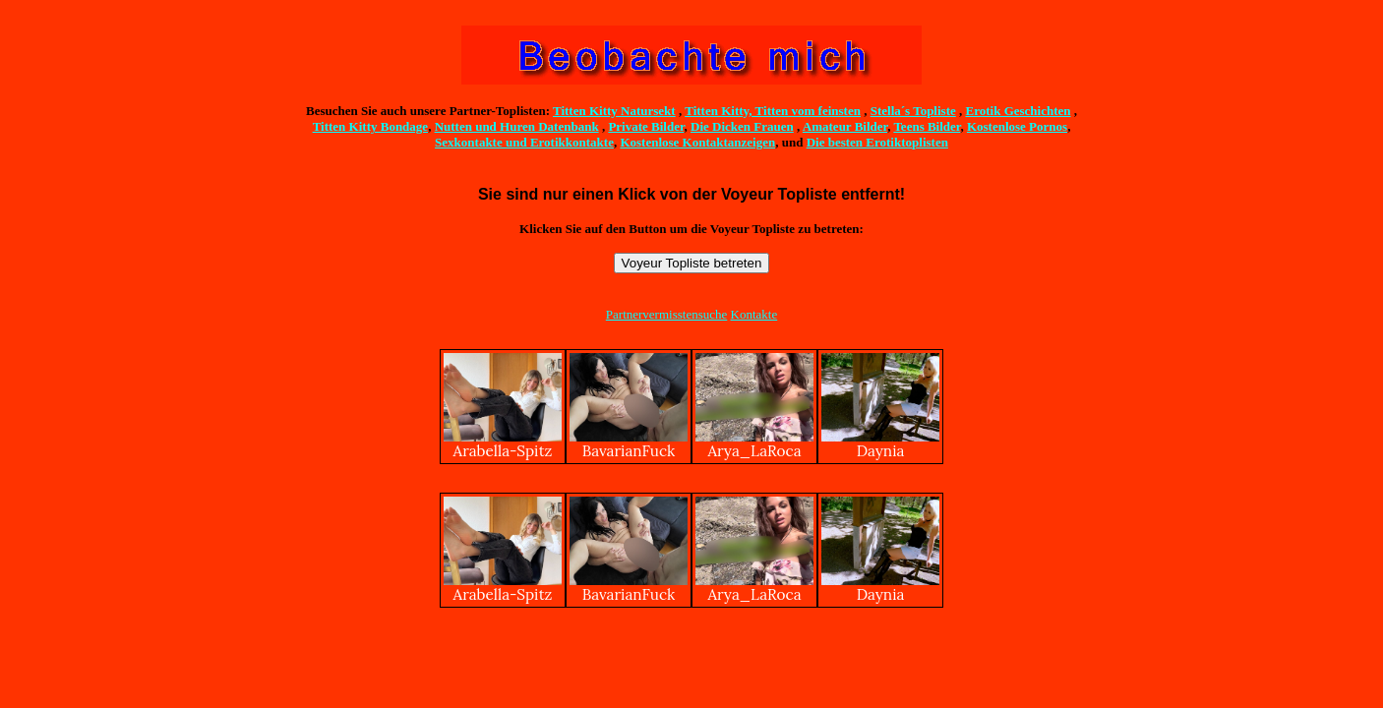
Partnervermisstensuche (666, 314)
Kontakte (754, 314)
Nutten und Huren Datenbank (517, 126)
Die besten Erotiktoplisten (877, 142)
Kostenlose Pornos (1017, 126)
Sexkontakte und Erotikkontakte (524, 142)
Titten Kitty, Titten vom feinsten (773, 110)
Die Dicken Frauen (742, 126)
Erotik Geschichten (1018, 110)
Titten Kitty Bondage (371, 126)
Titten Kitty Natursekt (614, 110)
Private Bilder (646, 126)
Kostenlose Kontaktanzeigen (697, 142)
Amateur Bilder (845, 126)
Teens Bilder (926, 126)
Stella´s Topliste (913, 110)
